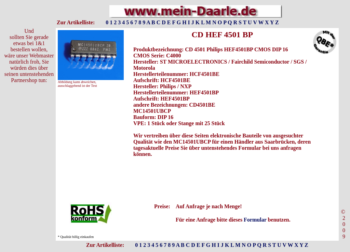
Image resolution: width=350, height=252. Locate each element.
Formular (255, 220)
